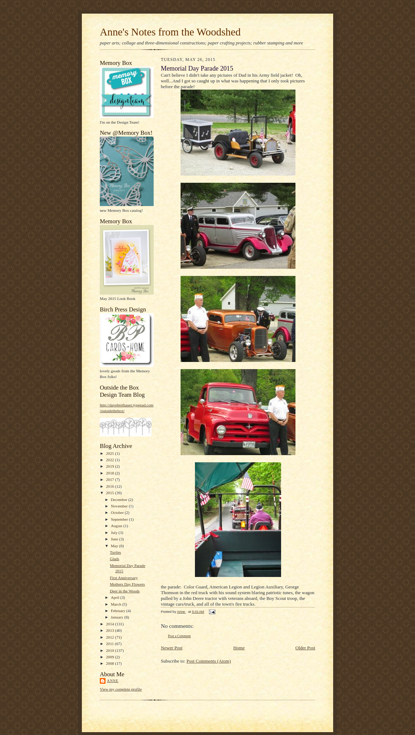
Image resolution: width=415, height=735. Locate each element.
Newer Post (171, 647)
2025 (110, 453)
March (116, 604)
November (120, 506)
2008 (110, 663)
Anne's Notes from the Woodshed (170, 32)
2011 (110, 643)
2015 (110, 493)
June (115, 539)
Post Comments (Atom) (209, 661)
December (120, 499)
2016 (110, 486)
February (118, 610)
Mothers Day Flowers (127, 584)
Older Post (305, 647)
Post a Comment (179, 636)
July (114, 532)
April (115, 597)
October (118, 512)
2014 (110, 624)
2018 (110, 473)
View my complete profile (121, 689)
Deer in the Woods (125, 591)
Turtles (115, 552)
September (120, 519)
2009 (110, 657)
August (117, 526)
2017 (110, 479)
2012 (110, 637)
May (115, 546)
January (118, 617)
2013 (110, 630)
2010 (110, 650)
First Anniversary (124, 578)
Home (239, 647)
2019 (110, 466)
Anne (112, 681)
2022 (110, 460)
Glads (114, 559)
